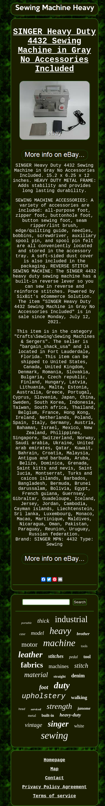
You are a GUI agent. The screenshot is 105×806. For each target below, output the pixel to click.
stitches (56, 656)
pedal (73, 657)
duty (62, 685)
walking (79, 697)
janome (84, 708)
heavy (60, 631)
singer (58, 723)
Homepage (54, 760)
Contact (54, 778)
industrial (71, 619)
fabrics (32, 665)
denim (78, 675)
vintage (33, 725)
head (21, 709)
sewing (54, 735)
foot (43, 687)
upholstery (44, 696)
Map (54, 769)
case (22, 634)
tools (84, 646)
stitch (81, 665)
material (36, 674)
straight (59, 676)
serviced (36, 709)
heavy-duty (70, 715)
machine (59, 643)
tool (87, 656)
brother (83, 633)
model (37, 633)
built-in (48, 715)
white (79, 726)
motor (30, 644)
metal (32, 715)
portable (26, 622)
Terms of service (54, 796)
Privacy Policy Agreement (54, 787)
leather (30, 654)
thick (43, 620)
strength (59, 706)
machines (58, 666)
